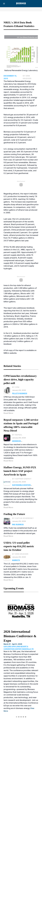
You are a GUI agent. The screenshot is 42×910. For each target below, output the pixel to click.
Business (23, 393)
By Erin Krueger (20, 554)
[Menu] (4, 3)
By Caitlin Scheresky (23, 518)
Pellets (15, 393)
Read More (8, 413)
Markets (16, 560)
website (13, 353)
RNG (13, 524)
